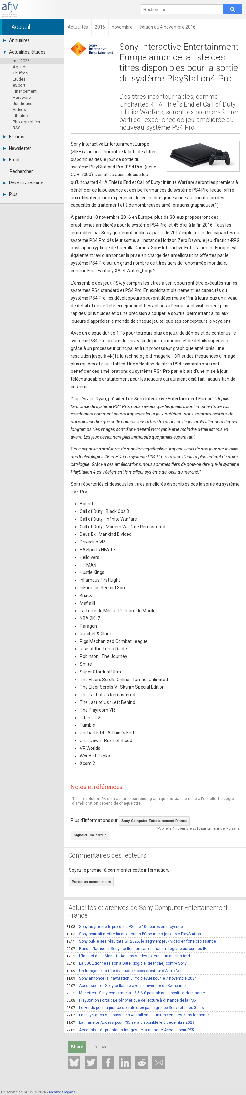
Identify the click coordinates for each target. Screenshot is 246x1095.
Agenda (20, 66)
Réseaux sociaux (23, 182)
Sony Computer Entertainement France (154, 821)
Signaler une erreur (90, 835)
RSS (16, 127)
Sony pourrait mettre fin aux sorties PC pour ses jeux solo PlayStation (133, 934)
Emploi (13, 159)
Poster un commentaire (91, 882)
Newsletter (17, 148)
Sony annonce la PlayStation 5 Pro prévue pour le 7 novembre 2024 (131, 978)
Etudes (19, 79)
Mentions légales (62, 1092)
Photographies (26, 121)
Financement (25, 91)
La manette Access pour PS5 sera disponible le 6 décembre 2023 (130, 1022)
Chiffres (20, 73)
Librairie (20, 115)
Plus (10, 194)
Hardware (22, 97)
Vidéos (19, 109)
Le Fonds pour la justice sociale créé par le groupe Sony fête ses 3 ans (135, 1007)
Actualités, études (24, 52)
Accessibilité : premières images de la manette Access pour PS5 (130, 1030)
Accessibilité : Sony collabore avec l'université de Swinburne (126, 985)
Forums (13, 136)
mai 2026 (21, 60)
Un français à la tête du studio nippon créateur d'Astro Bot (124, 971)
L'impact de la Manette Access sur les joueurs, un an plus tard (128, 956)
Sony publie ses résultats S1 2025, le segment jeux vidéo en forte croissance (141, 941)
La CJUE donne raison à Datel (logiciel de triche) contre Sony (126, 963)
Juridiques (22, 103)
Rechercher (21, 171)
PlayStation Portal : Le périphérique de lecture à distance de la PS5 (131, 1000)
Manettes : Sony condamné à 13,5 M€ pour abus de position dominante (135, 993)
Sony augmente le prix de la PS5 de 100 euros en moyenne (124, 926)
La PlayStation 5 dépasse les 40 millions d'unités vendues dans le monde (138, 1015)
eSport (19, 85)
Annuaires (16, 40)
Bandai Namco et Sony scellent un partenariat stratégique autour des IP (136, 948)
